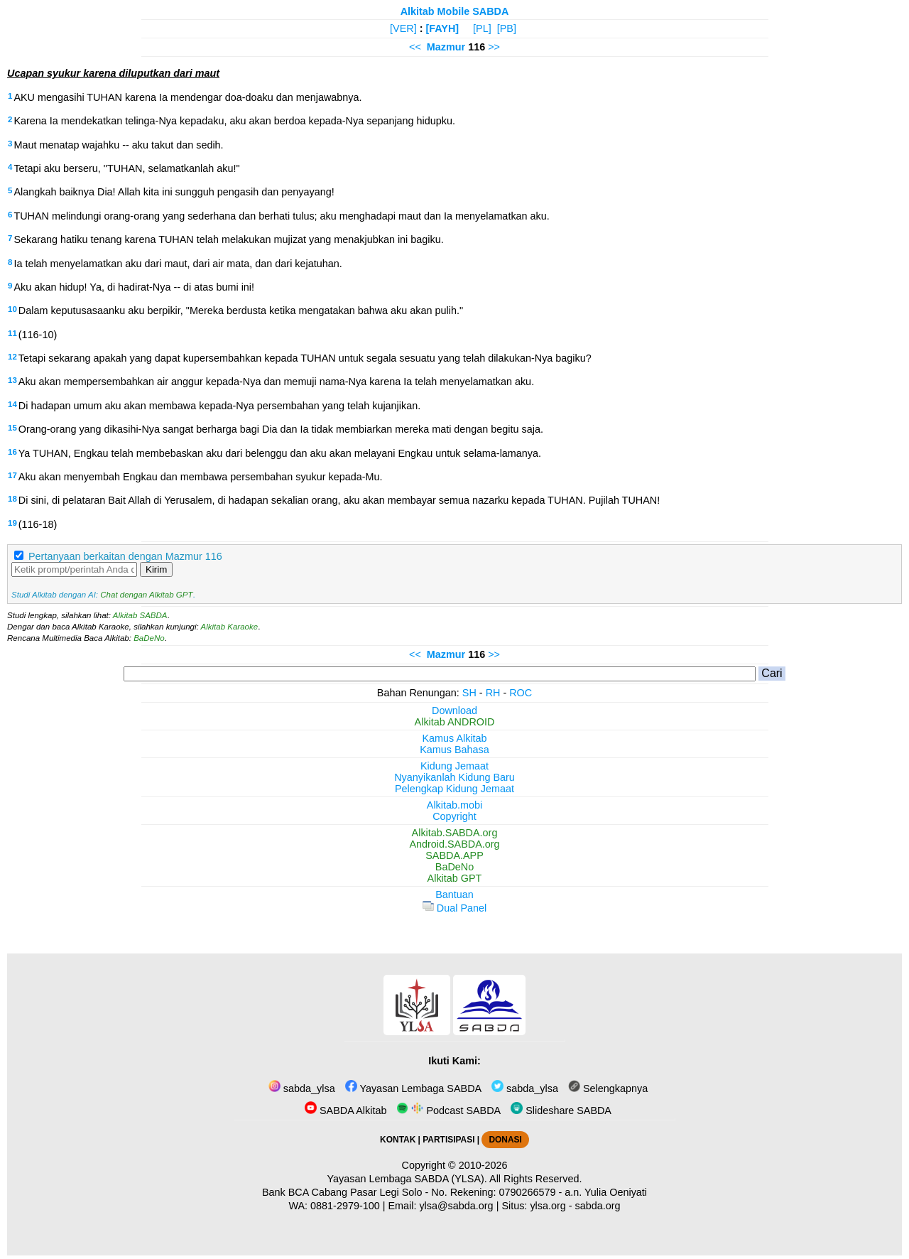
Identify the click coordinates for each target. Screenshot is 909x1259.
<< (415, 47)
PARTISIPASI (448, 1140)
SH (469, 692)
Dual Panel (454, 908)
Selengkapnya (608, 1088)
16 (12, 452)
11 (12, 333)
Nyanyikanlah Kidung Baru (454, 777)
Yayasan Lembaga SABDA (413, 1088)
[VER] (403, 28)
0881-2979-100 (345, 1205)
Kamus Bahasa (454, 749)
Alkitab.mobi (454, 805)
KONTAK (397, 1140)
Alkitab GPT (455, 878)
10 (12, 309)
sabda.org (598, 1205)
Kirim (156, 569)
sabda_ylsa (301, 1088)
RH (493, 692)
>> (494, 47)
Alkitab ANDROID (455, 722)
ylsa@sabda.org (456, 1205)
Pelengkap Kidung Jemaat (454, 788)
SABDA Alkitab (345, 1110)
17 (12, 475)
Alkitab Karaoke (229, 626)
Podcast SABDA (448, 1110)
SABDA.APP (454, 855)
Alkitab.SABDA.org (455, 832)
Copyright (454, 816)
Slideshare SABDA (561, 1110)
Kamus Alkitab (454, 738)
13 (12, 380)
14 (12, 404)
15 (12, 427)
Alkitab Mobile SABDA (455, 11)
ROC (520, 692)
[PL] (482, 28)
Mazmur (446, 47)
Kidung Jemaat (454, 766)
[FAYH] (442, 28)
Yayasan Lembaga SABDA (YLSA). (407, 1178)
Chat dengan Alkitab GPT (146, 594)
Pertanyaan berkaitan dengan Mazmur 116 (125, 556)
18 (12, 499)
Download (454, 710)
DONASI (505, 1140)
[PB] (506, 28)
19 (12, 523)
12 (12, 356)
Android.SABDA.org (454, 844)
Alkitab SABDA (140, 615)
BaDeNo (149, 638)
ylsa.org (547, 1205)
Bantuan (454, 894)
